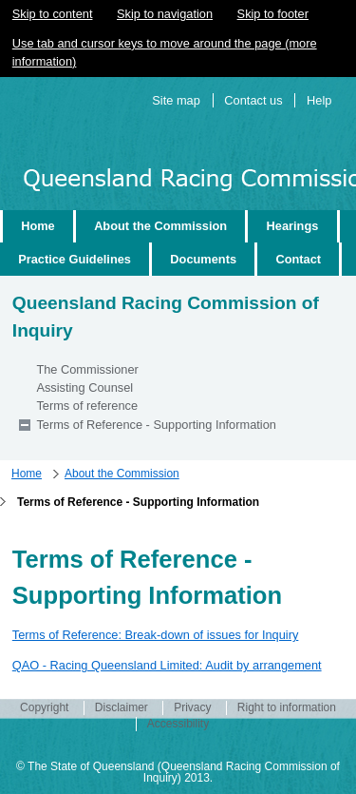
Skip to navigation (165, 14)
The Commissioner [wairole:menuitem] (87, 369)
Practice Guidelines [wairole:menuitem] (74, 259)
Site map (176, 100)
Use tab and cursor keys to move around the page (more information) (164, 52)
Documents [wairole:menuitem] (203, 259)
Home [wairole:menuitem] (38, 226)
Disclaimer (121, 707)
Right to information (286, 707)
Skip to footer (273, 14)
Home (26, 473)
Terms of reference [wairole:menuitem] (87, 405)
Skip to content (52, 14)
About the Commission (122, 473)
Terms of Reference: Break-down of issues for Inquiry (155, 635)
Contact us (253, 100)
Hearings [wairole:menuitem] (293, 226)
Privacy (192, 707)
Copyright (44, 707)
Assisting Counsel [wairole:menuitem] (84, 387)
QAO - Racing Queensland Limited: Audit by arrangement (167, 665)
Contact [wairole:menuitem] (298, 259)
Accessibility (178, 723)
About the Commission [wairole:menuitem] (160, 226)
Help (319, 100)
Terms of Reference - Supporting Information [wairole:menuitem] (156, 424)
